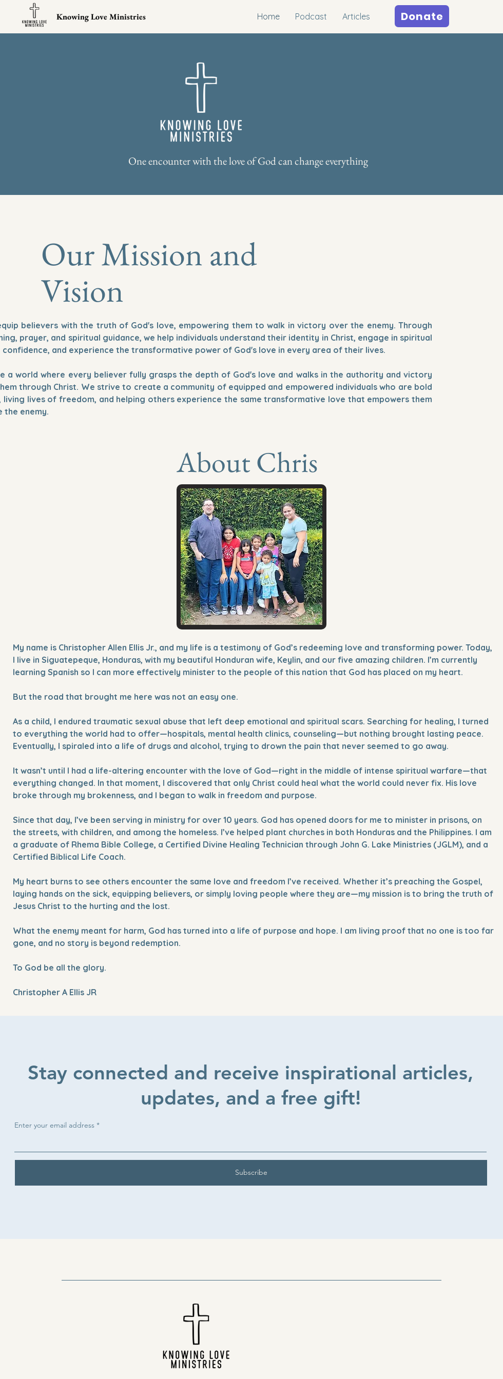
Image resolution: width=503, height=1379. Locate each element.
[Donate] (422, 16)
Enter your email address (54, 1125)
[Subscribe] (251, 1173)
